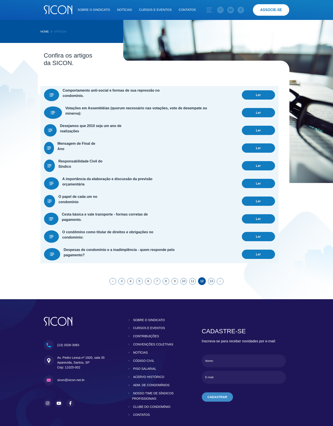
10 (183, 250)
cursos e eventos (149, 297)
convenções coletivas (153, 313)
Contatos (187, 10)
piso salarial (145, 337)
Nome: (209, 330)
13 (211, 250)
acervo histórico (149, 345)
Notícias (124, 10)
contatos (141, 383)
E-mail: (209, 346)
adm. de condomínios (151, 354)
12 (202, 250)
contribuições (146, 305)
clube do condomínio (152, 375)
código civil (144, 329)
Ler (258, 93)
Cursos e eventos (155, 10)
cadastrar (218, 366)
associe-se (271, 10)
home (44, 31)
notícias (140, 321)
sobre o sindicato (149, 288)
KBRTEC (280, 398)
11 (192, 250)
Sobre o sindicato (94, 10)
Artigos (60, 31)
